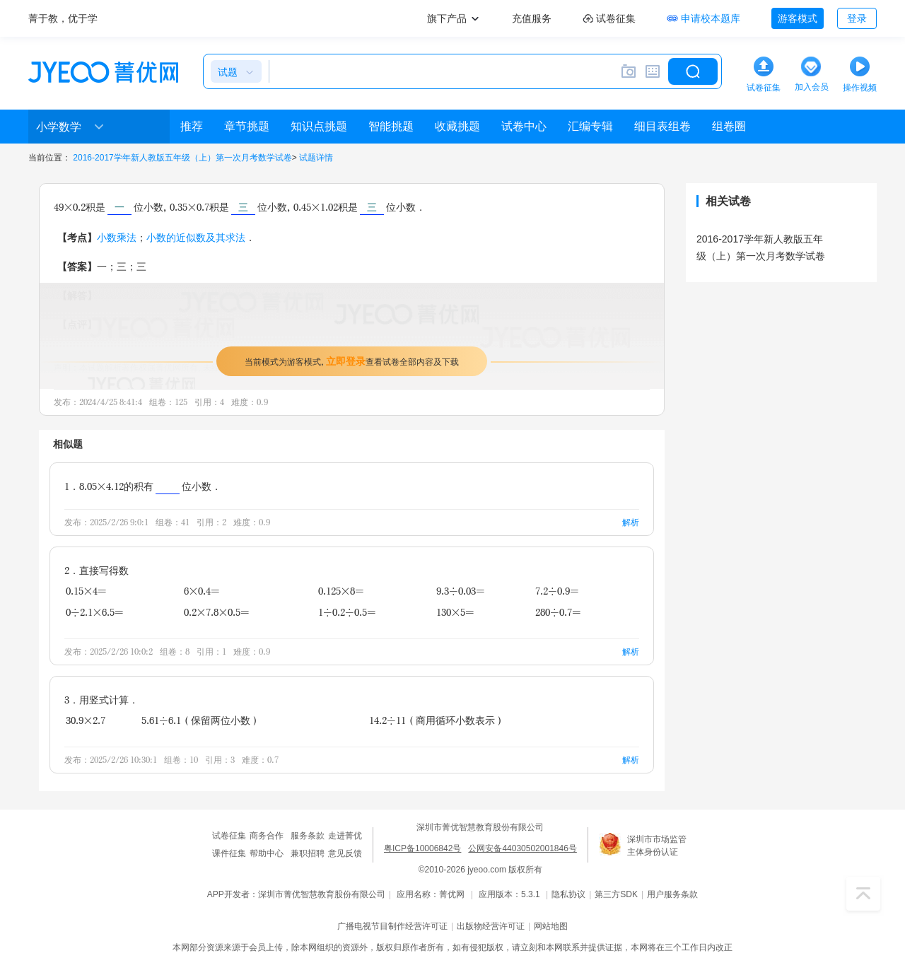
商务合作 (267, 836)
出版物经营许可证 (491, 926)
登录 (857, 18)
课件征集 (229, 853)
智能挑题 (391, 126)
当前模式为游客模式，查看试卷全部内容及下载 (352, 361)
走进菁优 (345, 836)
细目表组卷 (662, 126)
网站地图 (551, 926)
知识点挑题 (319, 126)
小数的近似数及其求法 (195, 237)
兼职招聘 (308, 853)
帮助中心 (267, 853)
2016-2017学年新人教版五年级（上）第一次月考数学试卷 (182, 158)
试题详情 (316, 158)
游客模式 (797, 18)
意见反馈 (345, 853)
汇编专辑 (590, 126)
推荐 (191, 126)
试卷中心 (524, 126)
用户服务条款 (672, 894)
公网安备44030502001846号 (522, 848)
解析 (630, 522)
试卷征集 (229, 836)
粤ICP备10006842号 (422, 848)
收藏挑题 (457, 126)
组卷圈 (729, 126)
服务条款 (308, 836)
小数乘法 (116, 237)
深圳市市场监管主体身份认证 (657, 845)
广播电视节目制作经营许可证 (392, 926)
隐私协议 (568, 894)
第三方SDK (616, 894)
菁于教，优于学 (63, 18)
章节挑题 (246, 126)
